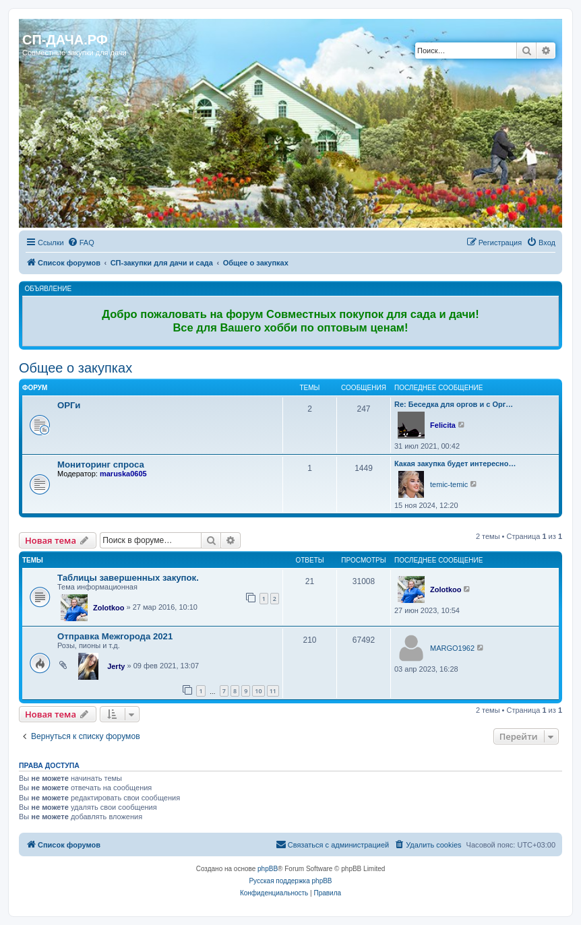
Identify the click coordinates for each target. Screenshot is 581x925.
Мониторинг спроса (100, 464)
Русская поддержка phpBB (290, 881)
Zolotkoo (108, 608)
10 (258, 691)
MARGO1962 (452, 648)
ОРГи (68, 405)
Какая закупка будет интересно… (455, 463)
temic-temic (449, 484)
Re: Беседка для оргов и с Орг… (453, 404)
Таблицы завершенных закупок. (128, 578)
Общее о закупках (75, 367)
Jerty (116, 666)
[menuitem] (80, 242)
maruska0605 (123, 474)
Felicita (443, 425)
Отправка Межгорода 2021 (115, 636)
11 (273, 691)
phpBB (267, 868)
